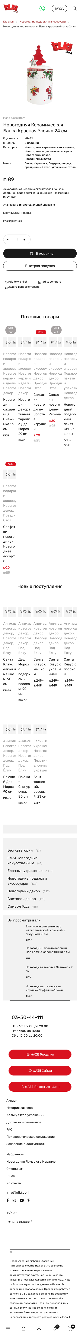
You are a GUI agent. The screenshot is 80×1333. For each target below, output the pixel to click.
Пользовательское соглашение (30, 1137)
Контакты (14, 1183)
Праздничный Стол (38, 158)
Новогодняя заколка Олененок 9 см (49, 969)
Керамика (40, 163)
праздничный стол (37, 167)
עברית (59, 8)
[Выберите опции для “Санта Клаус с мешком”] (35, 612)
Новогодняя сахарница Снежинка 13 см (9, 414)
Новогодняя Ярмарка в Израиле (30, 1161)
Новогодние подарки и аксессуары (43, 21)
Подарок (54, 163)
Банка (28, 163)
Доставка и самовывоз (23, 1122)
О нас (10, 1176)
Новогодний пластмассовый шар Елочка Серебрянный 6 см (48, 950)
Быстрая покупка (40, 266)
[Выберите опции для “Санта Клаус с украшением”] (51, 612)
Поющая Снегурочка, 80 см (24, 786)
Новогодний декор (37, 155)
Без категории (20, 850)
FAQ (9, 1129)
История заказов (19, 1108)
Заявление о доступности (26, 1144)
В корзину (45, 253)
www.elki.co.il (61, 1317)
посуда (66, 163)
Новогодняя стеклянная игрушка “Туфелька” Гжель (45, 988)
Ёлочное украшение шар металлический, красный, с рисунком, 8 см (46, 930)
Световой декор (21, 899)
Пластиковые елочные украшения (44, 765)
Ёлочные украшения (24, 871)
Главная (8, 21)
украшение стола (64, 167)
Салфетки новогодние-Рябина (55, 404)
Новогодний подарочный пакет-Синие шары (70, 419)
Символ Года (18, 906)
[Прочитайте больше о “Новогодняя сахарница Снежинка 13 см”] (5, 342)
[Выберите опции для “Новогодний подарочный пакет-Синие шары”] (66, 342)
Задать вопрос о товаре (23, 286)
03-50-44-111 (27, 1017)
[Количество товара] (17, 239)
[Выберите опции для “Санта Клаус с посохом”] (66, 612)
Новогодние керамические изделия (49, 147)
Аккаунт (12, 1100)
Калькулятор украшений (25, 1115)
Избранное (14, 1154)
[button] (20, 342)
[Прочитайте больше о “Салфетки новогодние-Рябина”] (51, 342)
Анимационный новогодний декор (16, 628)
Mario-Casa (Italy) (14, 117)
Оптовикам (14, 1169)
